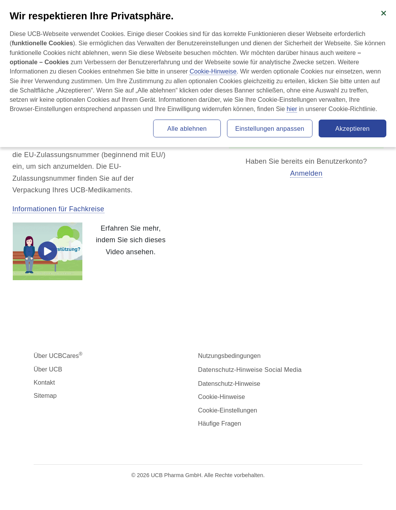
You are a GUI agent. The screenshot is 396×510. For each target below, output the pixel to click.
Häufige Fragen (219, 423)
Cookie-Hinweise (221, 396)
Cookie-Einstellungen (227, 410)
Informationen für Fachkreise (58, 209)
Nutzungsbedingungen (229, 355)
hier (292, 108)
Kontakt (44, 382)
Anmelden (306, 173)
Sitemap (45, 395)
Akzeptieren (352, 128)
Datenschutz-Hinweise (229, 383)
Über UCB (48, 369)
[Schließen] (383, 12)
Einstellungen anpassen (269, 128)
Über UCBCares (58, 355)
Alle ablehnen (187, 128)
